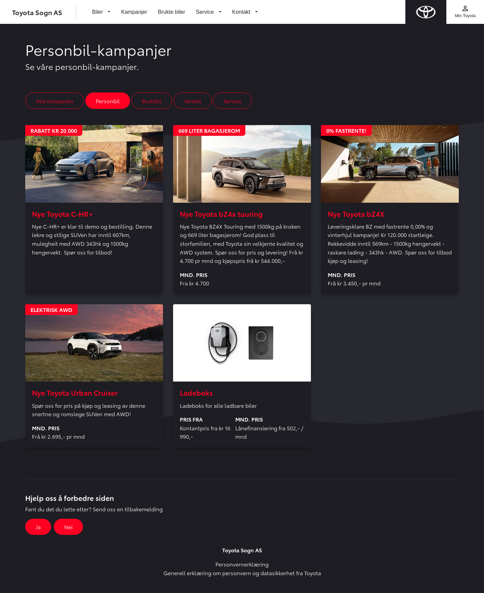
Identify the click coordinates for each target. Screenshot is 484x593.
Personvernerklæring (242, 564)
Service (232, 101)
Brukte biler (171, 12)
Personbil (108, 101)
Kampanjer (134, 12)
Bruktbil (152, 101)
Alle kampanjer (55, 101)
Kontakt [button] (242, 12)
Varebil (192, 101)
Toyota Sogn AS (37, 12)
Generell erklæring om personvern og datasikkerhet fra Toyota (242, 573)
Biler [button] (98, 12)
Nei (68, 526)
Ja (38, 526)
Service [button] (205, 12)
